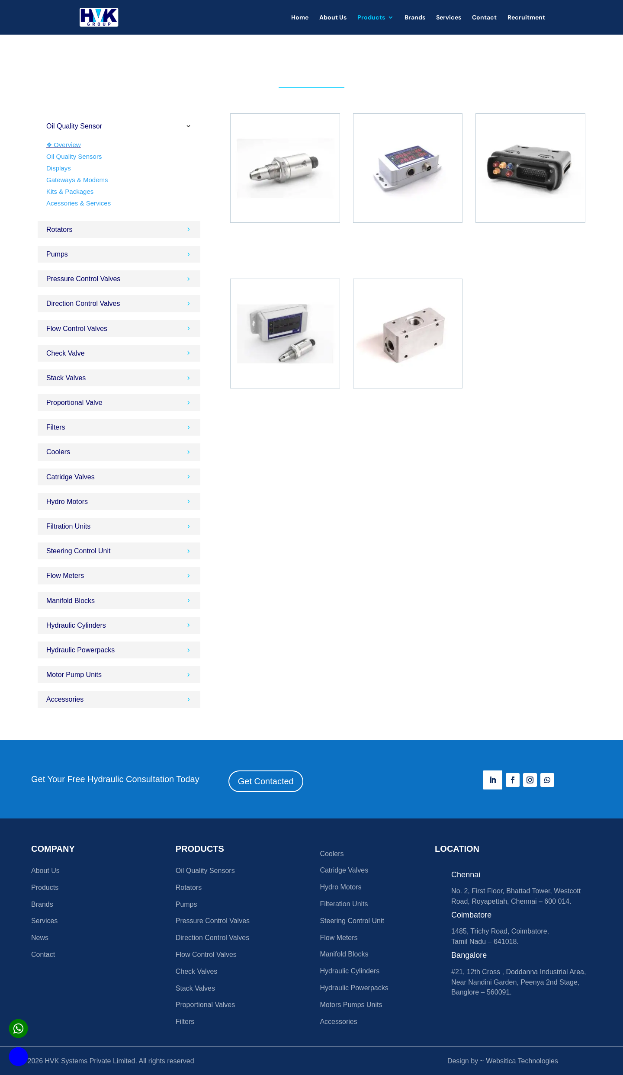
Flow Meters (338, 937)
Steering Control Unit (352, 920)
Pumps (186, 904)
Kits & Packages (69, 191)
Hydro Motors (340, 887)
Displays (58, 168)
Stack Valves (195, 988)
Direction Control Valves (212, 937)
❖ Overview (63, 144)
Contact (484, 17)
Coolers (332, 853)
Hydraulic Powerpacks (354, 988)
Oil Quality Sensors (74, 156)
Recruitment (526, 17)
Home (299, 17)
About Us (333, 17)
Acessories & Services (78, 203)
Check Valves (197, 971)
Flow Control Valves (206, 954)
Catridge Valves (344, 870)
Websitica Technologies (522, 1061)
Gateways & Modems (77, 179)
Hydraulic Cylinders (349, 971)
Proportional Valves (205, 1004)
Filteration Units (344, 904)
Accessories (338, 1021)
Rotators (189, 887)
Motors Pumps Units (351, 1004)
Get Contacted (266, 781)
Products (371, 17)
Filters (185, 1021)
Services (448, 17)
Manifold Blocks (344, 954)
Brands (415, 17)
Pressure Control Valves (213, 920)
